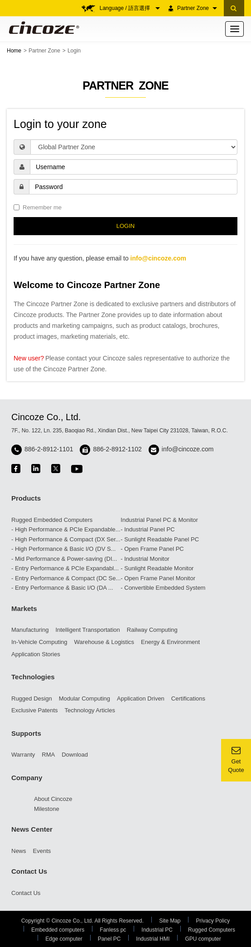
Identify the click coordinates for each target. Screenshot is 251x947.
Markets (24, 608)
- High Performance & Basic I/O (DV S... (63, 548)
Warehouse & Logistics (104, 642)
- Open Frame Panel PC (152, 548)
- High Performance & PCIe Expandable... (66, 529)
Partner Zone (197, 8)
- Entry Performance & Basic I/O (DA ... (62, 587)
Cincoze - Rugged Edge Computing (42, 27)
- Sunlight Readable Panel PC (160, 539)
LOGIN (125, 226)
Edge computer (63, 939)
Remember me (38, 207)
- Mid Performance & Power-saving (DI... (64, 558)
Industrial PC (157, 930)
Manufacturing (29, 629)
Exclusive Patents (34, 710)
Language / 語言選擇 (130, 8)
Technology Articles (90, 710)
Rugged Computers (211, 930)
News (18, 851)
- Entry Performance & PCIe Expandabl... (65, 568)
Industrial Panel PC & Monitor (159, 519)
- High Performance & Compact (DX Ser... (66, 539)
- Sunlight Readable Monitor (157, 568)
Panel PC (109, 939)
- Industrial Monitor (145, 558)
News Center (32, 829)
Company (26, 777)
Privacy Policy (213, 921)
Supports (26, 733)
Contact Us (29, 871)
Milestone (46, 808)
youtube (76, 468)
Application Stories (35, 654)
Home (14, 50)
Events (42, 851)
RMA (48, 754)
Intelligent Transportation (87, 629)
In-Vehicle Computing (39, 642)
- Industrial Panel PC (147, 529)
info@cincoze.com (158, 258)
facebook (15, 468)
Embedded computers (57, 930)
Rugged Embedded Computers (51, 519)
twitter (55, 468)
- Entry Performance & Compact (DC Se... (66, 578)
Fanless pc (113, 930)
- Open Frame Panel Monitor (158, 578)
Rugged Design (31, 698)
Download (75, 754)
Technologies (33, 677)
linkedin (35, 468)
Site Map (169, 921)
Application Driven (140, 698)
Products (26, 498)
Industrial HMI (152, 939)
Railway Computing (152, 629)
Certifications (188, 698)
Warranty (23, 754)
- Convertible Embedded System (163, 587)
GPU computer (203, 939)
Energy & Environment (170, 642)
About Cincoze (53, 798)
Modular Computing (84, 698)
